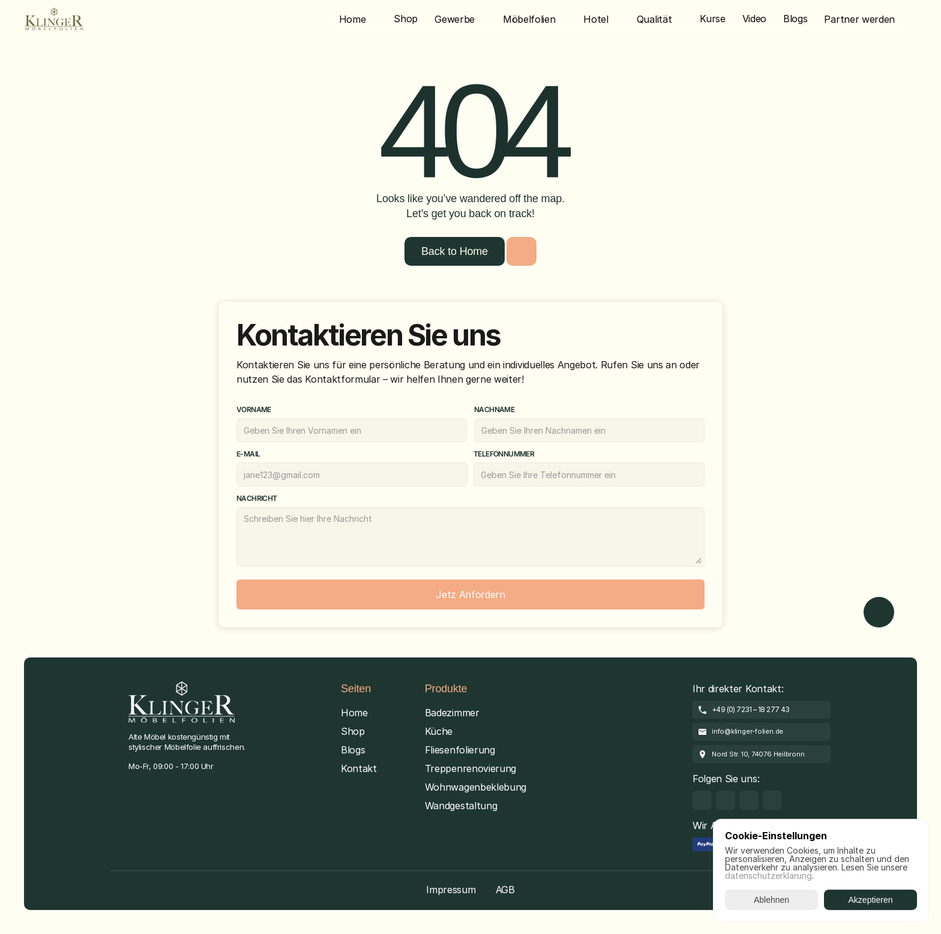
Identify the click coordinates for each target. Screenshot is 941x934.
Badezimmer (452, 713)
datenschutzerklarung (768, 875)
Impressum (450, 890)
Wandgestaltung (461, 806)
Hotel (595, 19)
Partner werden (859, 19)
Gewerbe (454, 19)
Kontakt (359, 768)
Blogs (353, 750)
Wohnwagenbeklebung (475, 787)
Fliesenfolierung (460, 750)
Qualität (654, 19)
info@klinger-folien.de (747, 731)
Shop (353, 731)
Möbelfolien (529, 19)
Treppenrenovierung (470, 768)
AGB (505, 890)
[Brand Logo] (54, 19)
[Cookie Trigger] (162, 785)
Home (352, 19)
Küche (438, 731)
